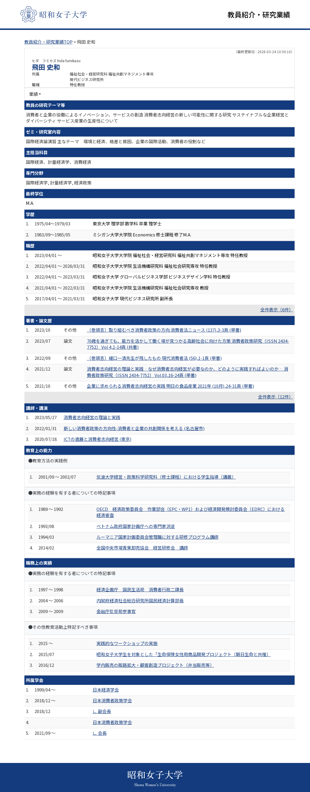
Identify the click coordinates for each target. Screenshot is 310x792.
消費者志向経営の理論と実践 (92, 418)
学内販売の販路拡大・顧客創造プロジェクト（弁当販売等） (155, 665)
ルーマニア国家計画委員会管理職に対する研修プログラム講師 (157, 537)
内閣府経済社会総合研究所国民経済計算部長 (140, 601)
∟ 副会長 (102, 712)
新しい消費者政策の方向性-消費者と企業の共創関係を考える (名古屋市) (134, 428)
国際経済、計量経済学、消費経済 (58, 162)
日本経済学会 (106, 690)
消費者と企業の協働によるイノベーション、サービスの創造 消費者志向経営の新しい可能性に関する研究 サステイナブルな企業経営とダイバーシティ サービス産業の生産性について (157, 118)
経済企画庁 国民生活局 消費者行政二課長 (140, 590)
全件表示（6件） (276, 310)
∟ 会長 (100, 733)
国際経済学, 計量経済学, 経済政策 (59, 183)
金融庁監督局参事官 (116, 612)
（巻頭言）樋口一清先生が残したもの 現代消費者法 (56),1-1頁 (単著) (154, 358)
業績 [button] (33, 94)
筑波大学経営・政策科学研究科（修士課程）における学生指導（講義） (166, 477)
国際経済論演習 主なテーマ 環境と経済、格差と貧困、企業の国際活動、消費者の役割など (115, 142)
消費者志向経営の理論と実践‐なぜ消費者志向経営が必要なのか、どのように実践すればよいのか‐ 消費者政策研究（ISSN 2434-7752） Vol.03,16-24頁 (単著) (187, 372)
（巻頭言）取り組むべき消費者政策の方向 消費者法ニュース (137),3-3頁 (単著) (164, 330)
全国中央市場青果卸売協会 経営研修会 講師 (142, 548)
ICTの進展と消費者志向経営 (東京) (97, 440)
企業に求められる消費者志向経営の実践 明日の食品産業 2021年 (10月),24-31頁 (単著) (170, 386)
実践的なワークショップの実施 (126, 644)
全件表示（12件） (275, 397)
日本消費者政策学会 (112, 701)
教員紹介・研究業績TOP (48, 42)
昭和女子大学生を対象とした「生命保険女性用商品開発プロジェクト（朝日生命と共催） (183, 655)
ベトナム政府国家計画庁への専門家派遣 (135, 526)
